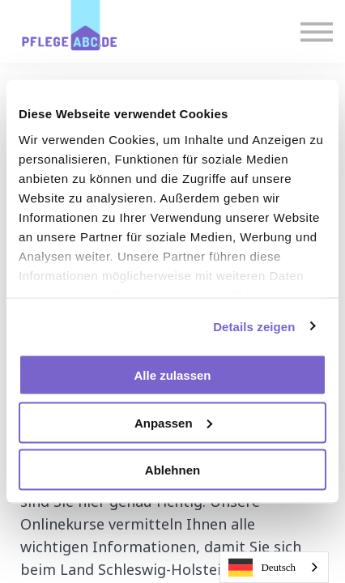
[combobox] (274, 567)
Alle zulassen (172, 375)
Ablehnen (172, 470)
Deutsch (262, 567)
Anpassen (173, 422)
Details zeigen (254, 326)
